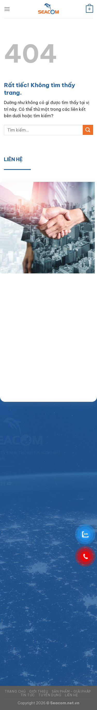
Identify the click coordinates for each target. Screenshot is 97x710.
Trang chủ (15, 691)
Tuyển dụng (49, 695)
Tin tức (27, 695)
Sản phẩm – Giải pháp (71, 691)
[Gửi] (88, 130)
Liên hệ (71, 695)
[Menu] (7, 9)
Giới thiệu (38, 691)
